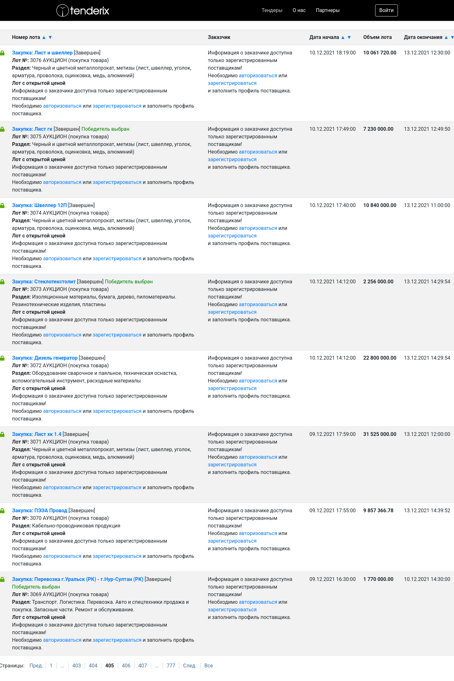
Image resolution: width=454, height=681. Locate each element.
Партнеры (328, 10)
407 (142, 666)
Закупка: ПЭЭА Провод (40, 511)
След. (189, 666)
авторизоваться (62, 106)
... (63, 666)
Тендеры (272, 10)
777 (171, 666)
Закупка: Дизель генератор (45, 358)
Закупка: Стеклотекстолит (44, 282)
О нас (299, 10)
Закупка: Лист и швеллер (43, 53)
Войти (386, 10)
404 (93, 666)
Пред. (36, 666)
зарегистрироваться (117, 106)
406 (126, 666)
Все (208, 666)
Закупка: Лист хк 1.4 (36, 434)
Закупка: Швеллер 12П (39, 205)
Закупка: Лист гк (33, 129)
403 (76, 666)
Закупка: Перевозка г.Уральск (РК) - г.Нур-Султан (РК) (78, 579)
